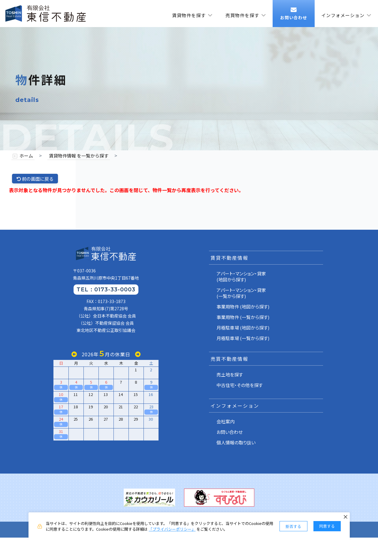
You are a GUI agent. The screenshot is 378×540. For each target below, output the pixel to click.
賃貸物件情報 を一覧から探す (78, 155)
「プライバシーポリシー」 (172, 529)
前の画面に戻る (36, 179)
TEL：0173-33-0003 (106, 292)
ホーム (26, 155)
